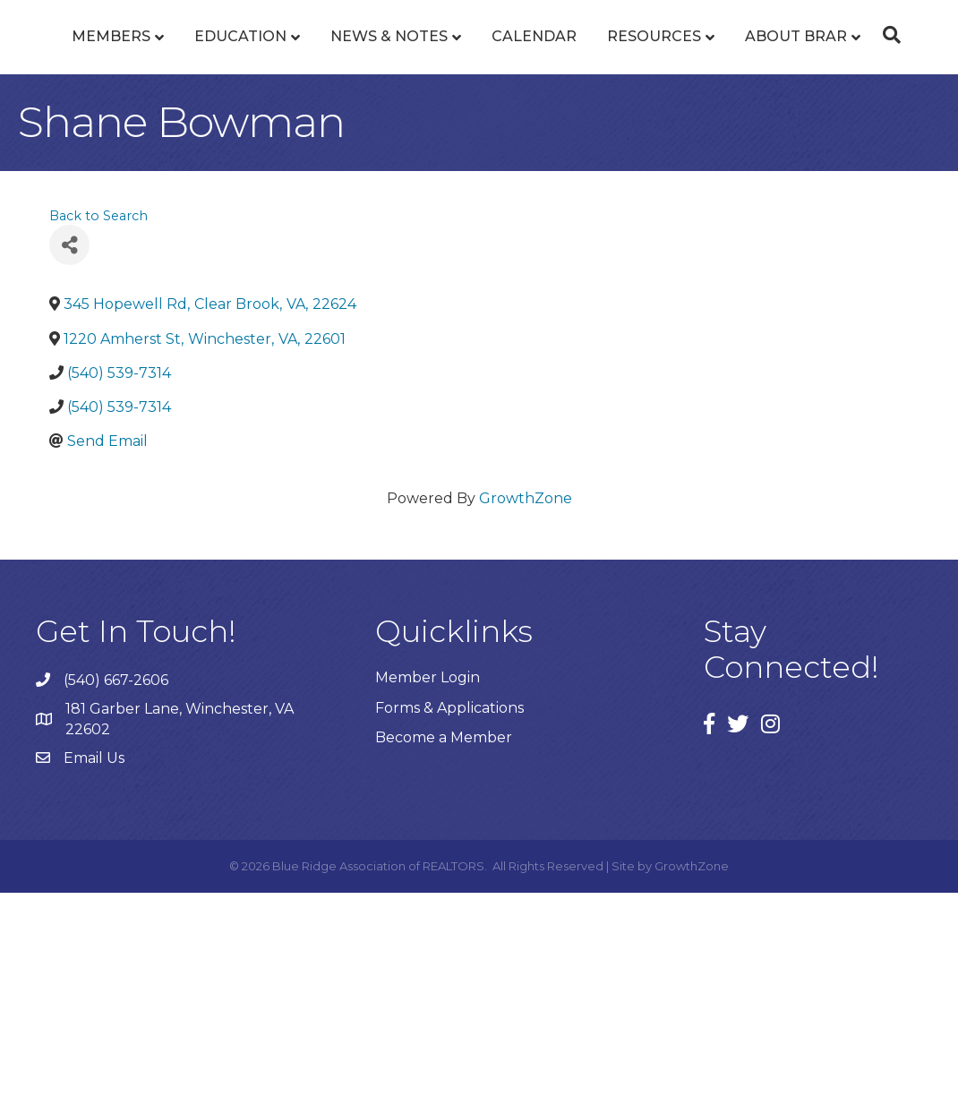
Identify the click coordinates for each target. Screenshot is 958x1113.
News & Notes (372, 101)
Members (94, 101)
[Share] (69, 465)
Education (223, 101)
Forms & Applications (449, 928)
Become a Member (443, 957)
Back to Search (98, 436)
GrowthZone (525, 718)
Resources (843, 101)
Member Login (427, 897)
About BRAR (473, 215)
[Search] (479, 260)
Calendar (723, 101)
